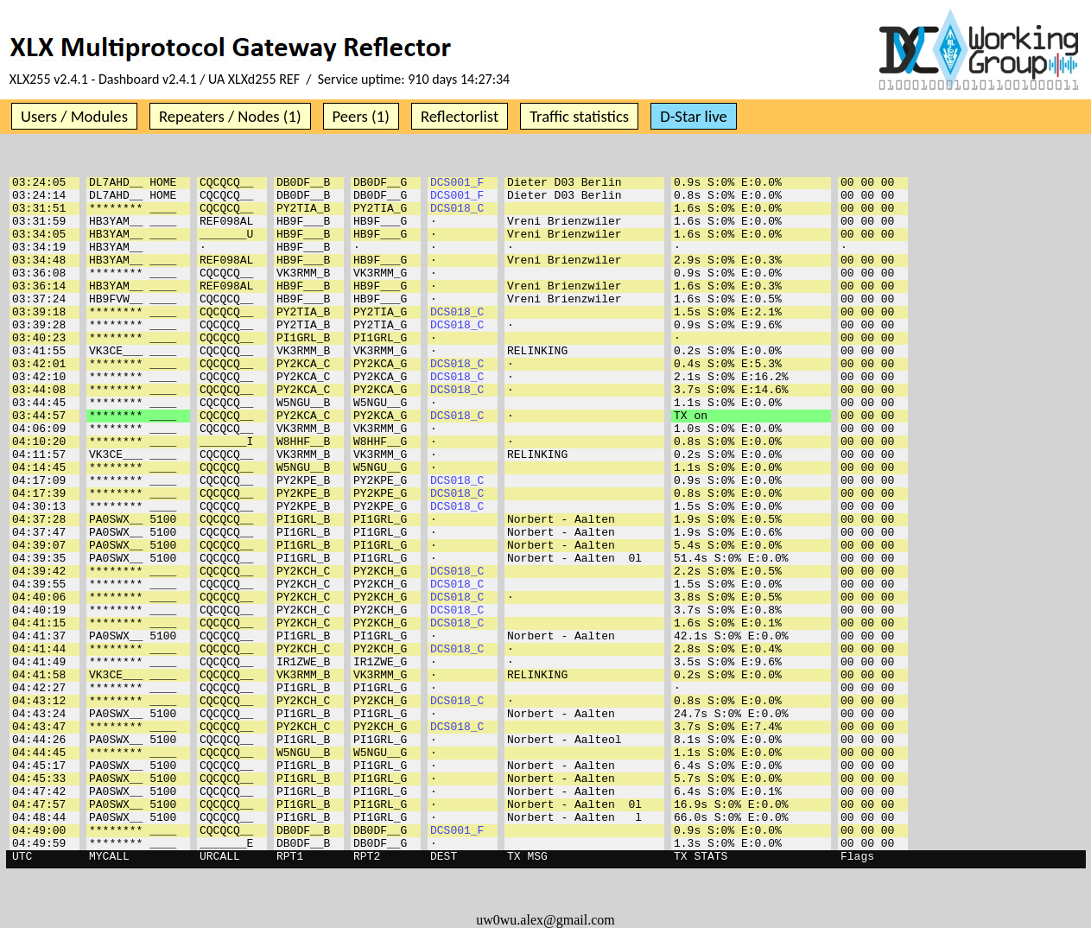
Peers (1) (361, 116)
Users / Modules (74, 116)
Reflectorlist (459, 116)
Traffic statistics (579, 116)
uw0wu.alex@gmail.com (545, 919)
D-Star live (693, 116)
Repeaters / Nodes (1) (230, 116)
